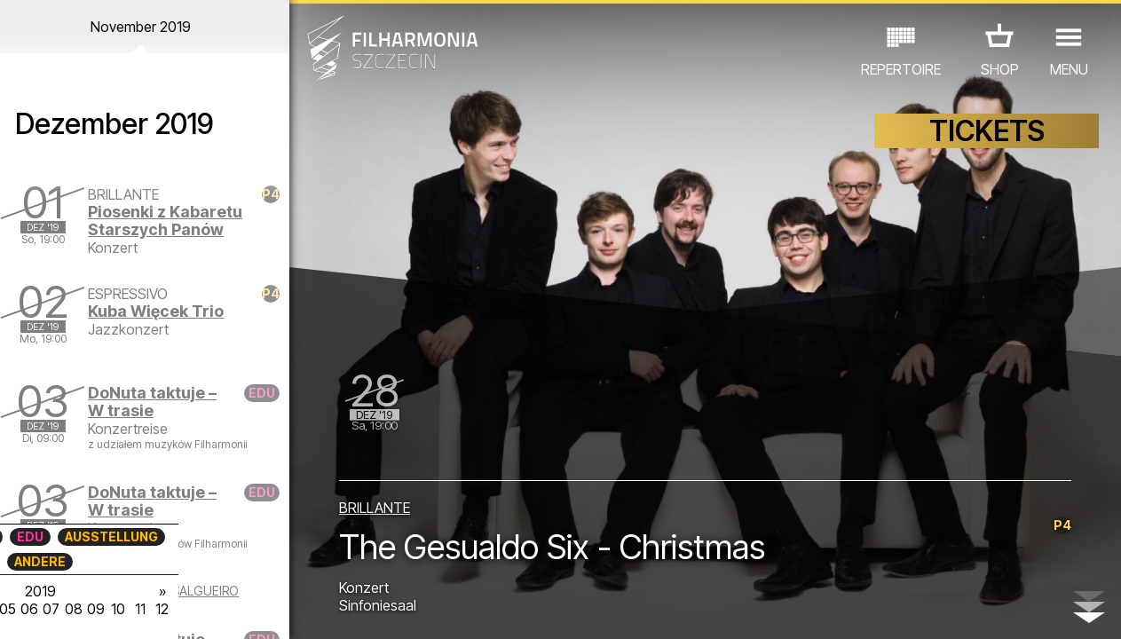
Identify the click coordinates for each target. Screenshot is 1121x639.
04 (84, 609)
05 (107, 609)
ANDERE (141, 561)
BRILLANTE (376, 508)
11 (243, 609)
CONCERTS (60, 536)
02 (39, 609)
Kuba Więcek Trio (163, 311)
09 (198, 609)
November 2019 (146, 27)
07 (152, 609)
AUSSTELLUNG (212, 536)
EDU (131, 536)
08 (175, 609)
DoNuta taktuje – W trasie (159, 401)
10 (220, 609)
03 (62, 609)
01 (17, 609)
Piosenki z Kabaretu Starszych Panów (172, 220)
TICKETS (987, 131)
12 (265, 609)
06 (129, 609)
